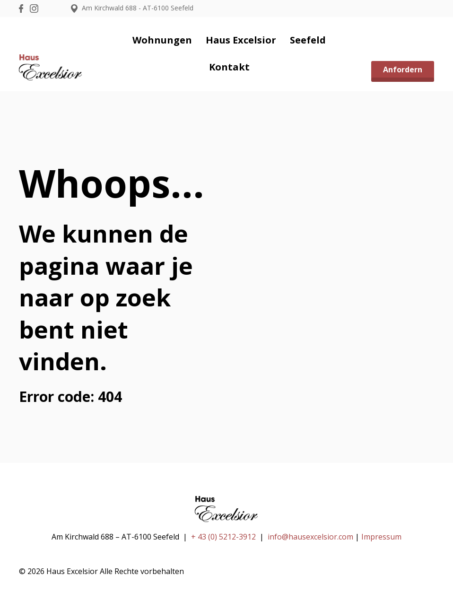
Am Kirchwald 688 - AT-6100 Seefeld (132, 7)
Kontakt (229, 67)
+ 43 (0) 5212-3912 (223, 536)
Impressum (381, 536)
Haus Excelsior (241, 40)
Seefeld (308, 40)
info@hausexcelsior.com (310, 536)
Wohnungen (162, 40)
